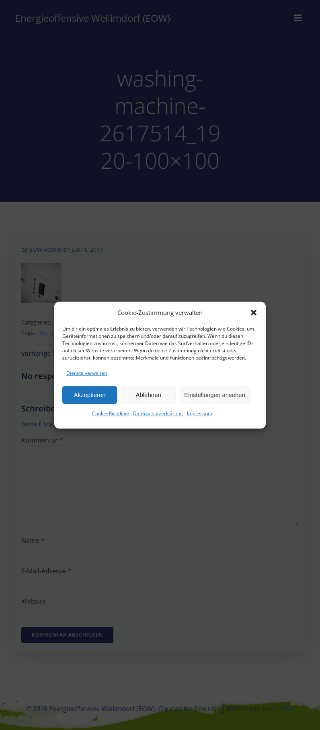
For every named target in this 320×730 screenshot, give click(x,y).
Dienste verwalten (86, 375)
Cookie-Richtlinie (110, 416)
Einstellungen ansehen (214, 397)
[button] (254, 315)
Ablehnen (148, 397)
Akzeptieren (89, 397)
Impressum (199, 416)
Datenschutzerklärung (158, 416)
